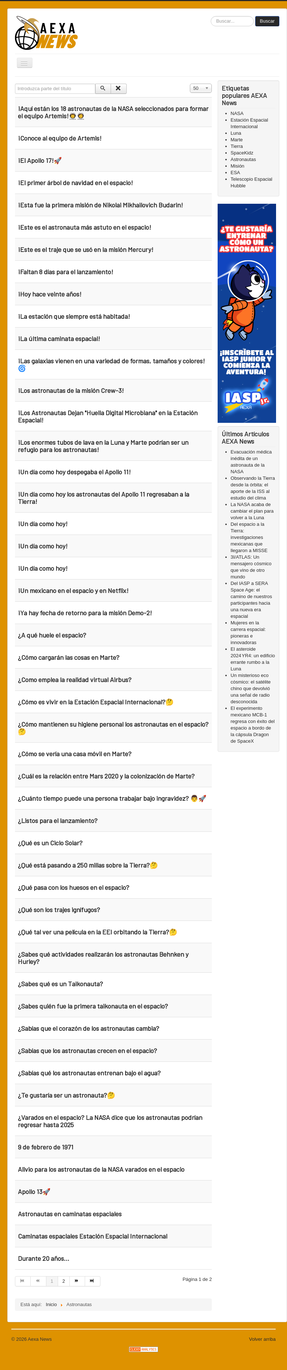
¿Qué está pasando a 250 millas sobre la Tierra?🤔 (88, 865)
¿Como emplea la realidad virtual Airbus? (74, 680)
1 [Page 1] (52, 1281)
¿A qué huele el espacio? (52, 635)
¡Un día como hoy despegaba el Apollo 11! (74, 472)
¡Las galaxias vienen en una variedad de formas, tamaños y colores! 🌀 (111, 364)
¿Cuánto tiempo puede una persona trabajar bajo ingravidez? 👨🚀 (112, 798)
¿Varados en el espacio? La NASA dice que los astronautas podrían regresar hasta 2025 (110, 1121)
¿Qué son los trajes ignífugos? (59, 910)
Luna (236, 133)
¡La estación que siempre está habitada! (74, 316)
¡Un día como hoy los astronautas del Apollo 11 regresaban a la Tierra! (103, 497)
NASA (237, 113)
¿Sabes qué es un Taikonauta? (60, 984)
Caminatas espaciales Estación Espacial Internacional (92, 1236)
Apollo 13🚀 (34, 1191)
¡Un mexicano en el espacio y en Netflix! (73, 590)
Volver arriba (262, 1339)
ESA (235, 172)
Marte (237, 139)
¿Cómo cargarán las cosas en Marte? (68, 657)
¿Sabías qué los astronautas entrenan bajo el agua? (89, 1073)
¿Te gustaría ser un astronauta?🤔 (66, 1095)
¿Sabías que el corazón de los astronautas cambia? (88, 1028)
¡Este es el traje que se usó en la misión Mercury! (85, 249)
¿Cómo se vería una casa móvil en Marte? (74, 754)
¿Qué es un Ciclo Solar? (50, 843)
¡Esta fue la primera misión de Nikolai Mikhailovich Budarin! (100, 205)
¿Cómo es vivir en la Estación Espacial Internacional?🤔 (95, 702)
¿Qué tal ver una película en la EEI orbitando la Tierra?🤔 (97, 932)
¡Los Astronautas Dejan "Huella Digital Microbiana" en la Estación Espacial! (108, 416)
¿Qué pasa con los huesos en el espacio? (73, 887)
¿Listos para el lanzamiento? (57, 820)
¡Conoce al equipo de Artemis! (60, 138)
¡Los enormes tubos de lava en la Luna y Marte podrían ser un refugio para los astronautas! (103, 446)
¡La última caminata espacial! (59, 338)
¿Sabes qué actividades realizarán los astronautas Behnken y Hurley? (103, 957)
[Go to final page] (92, 1281)
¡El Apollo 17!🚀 (40, 160)
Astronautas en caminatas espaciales (70, 1214)
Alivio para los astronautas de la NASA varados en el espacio (101, 1169)
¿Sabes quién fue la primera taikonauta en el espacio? (93, 1006)
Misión (238, 166)
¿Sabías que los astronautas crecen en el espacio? (87, 1050)
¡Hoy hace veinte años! (49, 294)
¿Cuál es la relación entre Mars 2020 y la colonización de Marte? (106, 776)
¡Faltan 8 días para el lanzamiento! (65, 272)
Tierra (237, 146)
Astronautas (243, 159)
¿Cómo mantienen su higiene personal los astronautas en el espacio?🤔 (113, 727)
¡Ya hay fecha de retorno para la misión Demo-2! (85, 613)
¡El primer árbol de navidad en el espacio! (75, 183)
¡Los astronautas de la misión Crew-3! (71, 390)
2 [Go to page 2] (63, 1281)
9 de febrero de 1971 (45, 1147)
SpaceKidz (242, 153)
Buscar (267, 21)
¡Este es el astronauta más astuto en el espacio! (85, 227)
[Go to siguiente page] (77, 1281)
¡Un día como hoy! (43, 524)
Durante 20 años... (43, 1258)
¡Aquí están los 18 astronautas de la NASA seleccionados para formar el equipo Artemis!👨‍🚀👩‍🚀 (113, 112)
